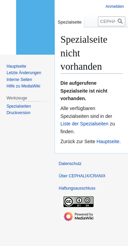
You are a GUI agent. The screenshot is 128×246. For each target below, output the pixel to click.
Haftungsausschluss (77, 188)
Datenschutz (70, 163)
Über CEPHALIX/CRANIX (82, 176)
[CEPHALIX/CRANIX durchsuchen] (111, 21)
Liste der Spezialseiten (84, 123)
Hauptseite (108, 141)
